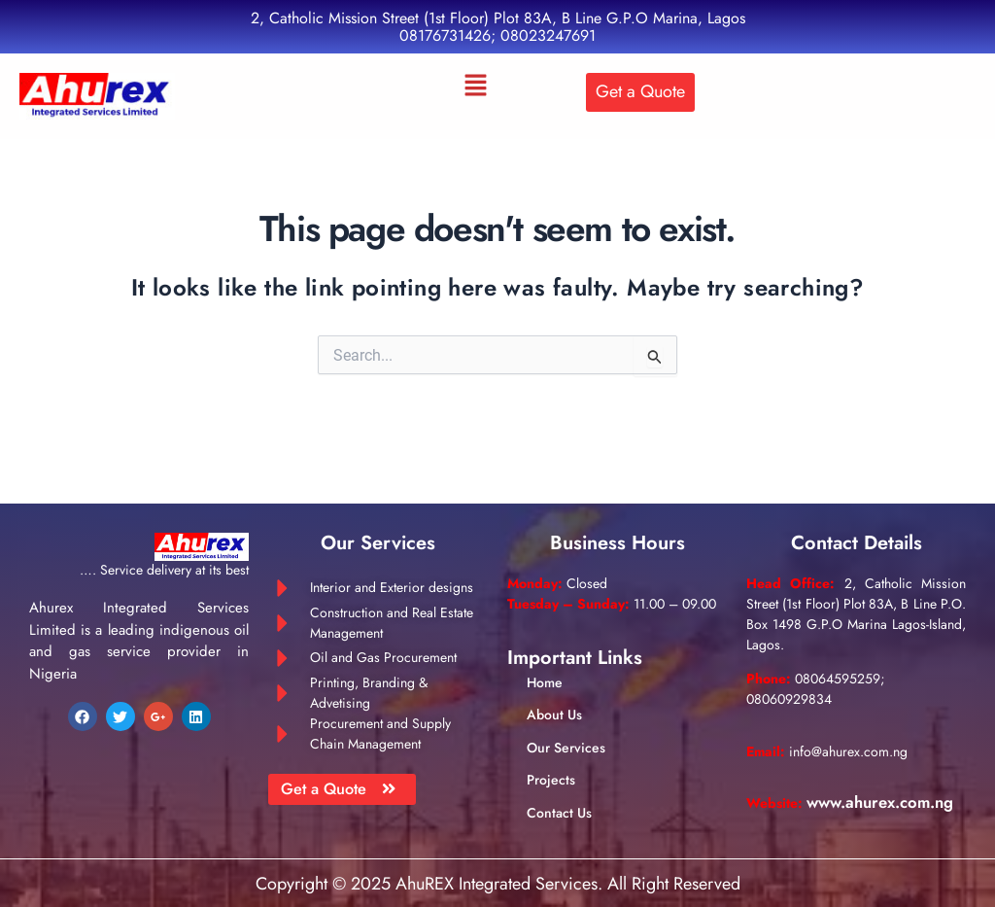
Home (545, 666)
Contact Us (559, 795)
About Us (554, 698)
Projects (551, 763)
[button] (475, 86)
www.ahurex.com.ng (828, 806)
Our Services (566, 730)
